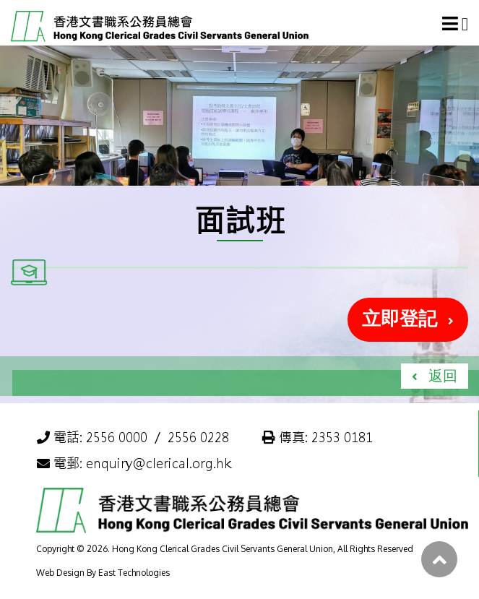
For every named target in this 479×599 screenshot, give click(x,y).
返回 (442, 375)
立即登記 (399, 318)
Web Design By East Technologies (103, 572)
